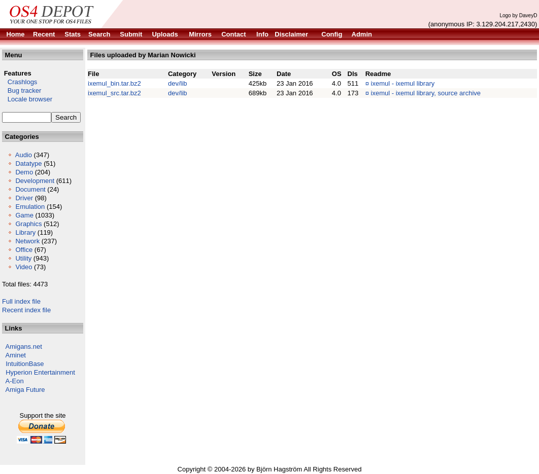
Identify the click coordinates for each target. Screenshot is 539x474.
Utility (23, 258)
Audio (23, 155)
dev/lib (177, 83)
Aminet (16, 355)
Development (34, 181)
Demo (24, 172)
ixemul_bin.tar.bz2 (114, 83)
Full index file (21, 301)
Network (27, 241)
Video (23, 267)
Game (24, 215)
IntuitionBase (25, 364)
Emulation (30, 206)
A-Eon (15, 381)
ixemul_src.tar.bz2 (114, 93)
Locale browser (27, 99)
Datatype (28, 163)
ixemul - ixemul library (403, 83)
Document (30, 189)
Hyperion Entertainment (40, 372)
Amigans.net (24, 346)
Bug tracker (21, 90)
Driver (24, 198)
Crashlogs (19, 82)
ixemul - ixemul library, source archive (426, 93)
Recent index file (26, 310)
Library (25, 232)
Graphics (28, 224)
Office (23, 249)
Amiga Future (25, 389)
